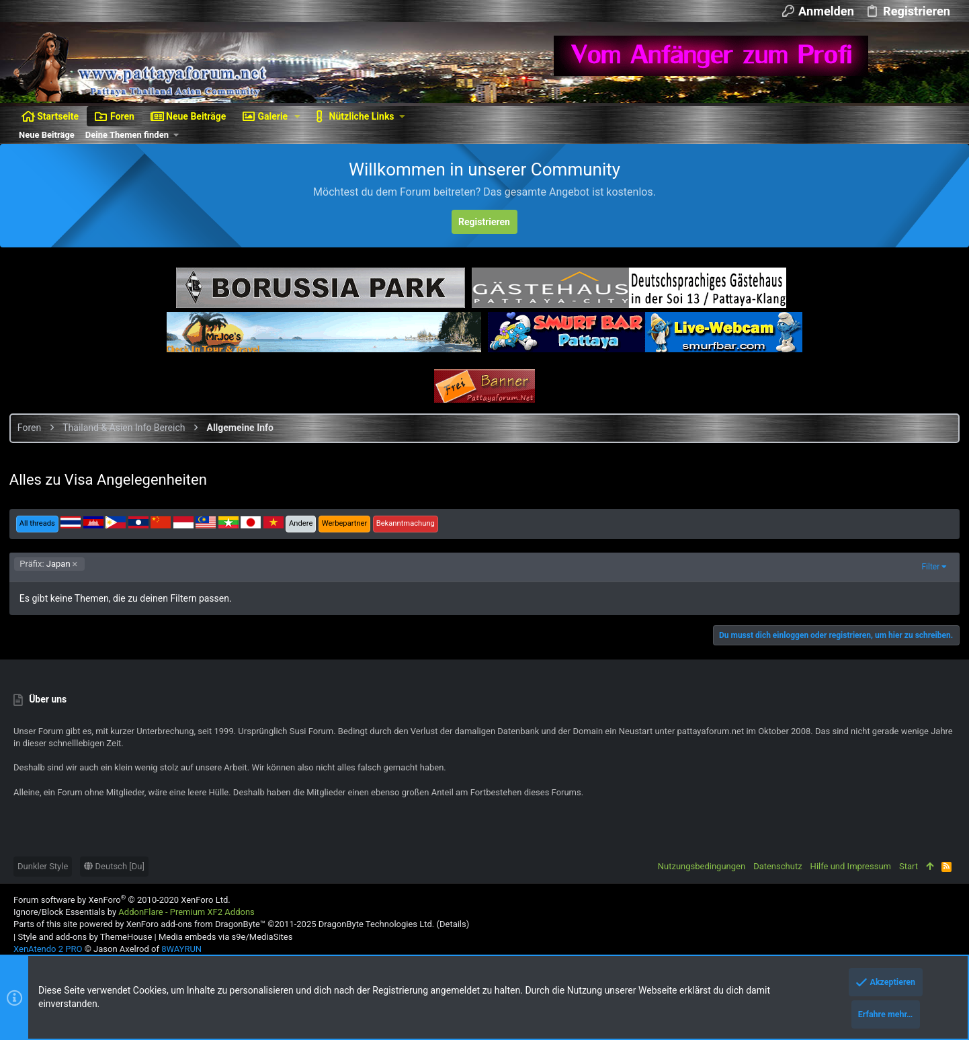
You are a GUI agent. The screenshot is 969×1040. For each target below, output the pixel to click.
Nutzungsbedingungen (701, 866)
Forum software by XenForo (121, 900)
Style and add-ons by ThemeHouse (84, 937)
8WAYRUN (181, 949)
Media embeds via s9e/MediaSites (225, 937)
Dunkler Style (42, 866)
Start (908, 866)
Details (452, 924)
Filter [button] (926, 566)
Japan (49, 564)
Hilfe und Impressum (850, 866)
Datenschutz (777, 866)
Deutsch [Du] (114, 866)
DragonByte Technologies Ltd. (376, 924)
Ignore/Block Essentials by (134, 912)
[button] (297, 116)
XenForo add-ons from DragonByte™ (195, 924)
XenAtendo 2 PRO (47, 949)
